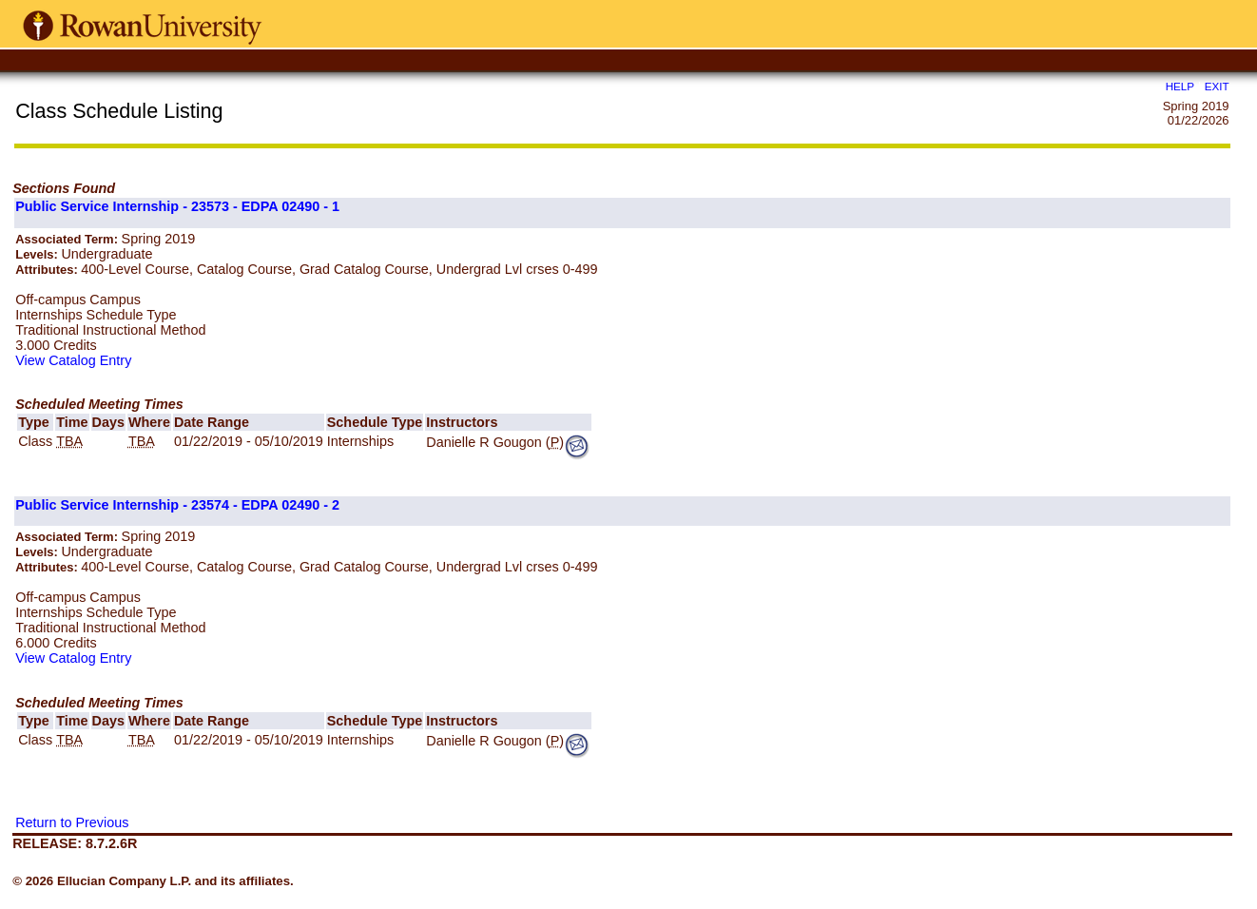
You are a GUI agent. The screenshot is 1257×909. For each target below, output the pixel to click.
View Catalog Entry (73, 360)
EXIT (1217, 86)
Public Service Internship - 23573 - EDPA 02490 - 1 (177, 206)
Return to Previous (71, 822)
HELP (1180, 86)
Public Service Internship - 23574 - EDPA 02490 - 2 (177, 505)
